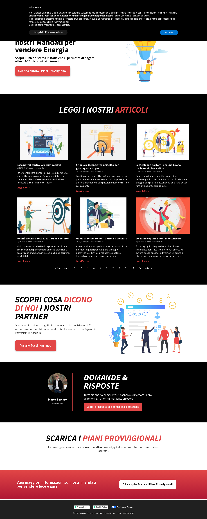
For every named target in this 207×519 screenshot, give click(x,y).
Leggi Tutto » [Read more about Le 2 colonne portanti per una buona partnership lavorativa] (142, 191)
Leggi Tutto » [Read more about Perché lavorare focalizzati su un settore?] (23, 261)
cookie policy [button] (143, 15)
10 (132, 268)
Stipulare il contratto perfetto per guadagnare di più (97, 166)
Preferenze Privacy (122, 507)
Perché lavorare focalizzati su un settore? (43, 238)
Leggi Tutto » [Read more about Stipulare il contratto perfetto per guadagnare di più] (82, 191)
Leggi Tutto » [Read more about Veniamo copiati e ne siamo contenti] (142, 261)
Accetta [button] (169, 32)
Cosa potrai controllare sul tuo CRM (39, 165)
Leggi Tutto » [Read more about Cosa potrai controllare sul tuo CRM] (23, 188)
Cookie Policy (101, 506)
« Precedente (62, 268)
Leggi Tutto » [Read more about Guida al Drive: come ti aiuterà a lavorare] (82, 261)
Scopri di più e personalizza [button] (48, 32)
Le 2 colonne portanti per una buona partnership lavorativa (158, 166)
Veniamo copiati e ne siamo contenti (158, 238)
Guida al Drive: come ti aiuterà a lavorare (101, 238)
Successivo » (145, 268)
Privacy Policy (82, 506)
